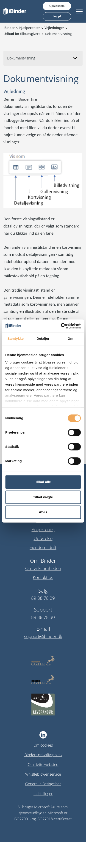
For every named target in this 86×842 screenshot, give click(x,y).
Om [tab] (70, 338)
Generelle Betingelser (43, 783)
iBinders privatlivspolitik (43, 754)
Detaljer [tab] (43, 338)
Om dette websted (43, 764)
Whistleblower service (43, 774)
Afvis (43, 512)
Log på (57, 16)
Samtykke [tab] (15, 338)
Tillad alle (43, 482)
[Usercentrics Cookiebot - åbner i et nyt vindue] (61, 326)
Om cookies (43, 745)
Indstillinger (43, 793)
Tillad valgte (43, 497)
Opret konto (56, 6)
